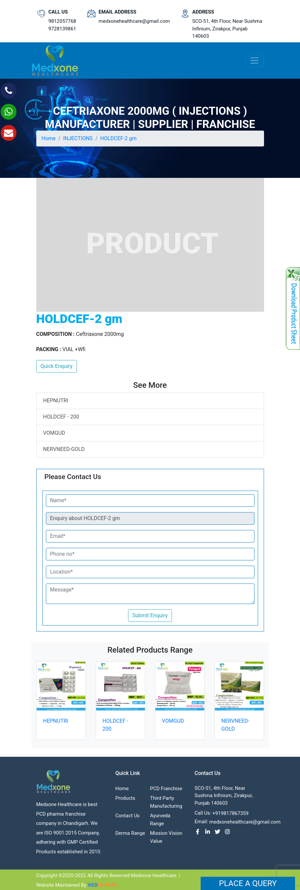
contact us (128, 818)
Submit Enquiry (150, 615)
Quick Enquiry (57, 366)
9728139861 (62, 29)
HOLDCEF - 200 (61, 417)
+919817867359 (231, 816)
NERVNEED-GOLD (64, 449)
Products (125, 800)
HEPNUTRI (55, 400)
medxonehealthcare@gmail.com (134, 21)
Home (49, 138)
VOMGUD (54, 433)
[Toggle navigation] (254, 60)
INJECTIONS (78, 138)
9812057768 (62, 21)
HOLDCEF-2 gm (118, 138)
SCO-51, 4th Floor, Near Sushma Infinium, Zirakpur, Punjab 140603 (227, 28)
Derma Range (130, 835)
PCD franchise (166, 791)
